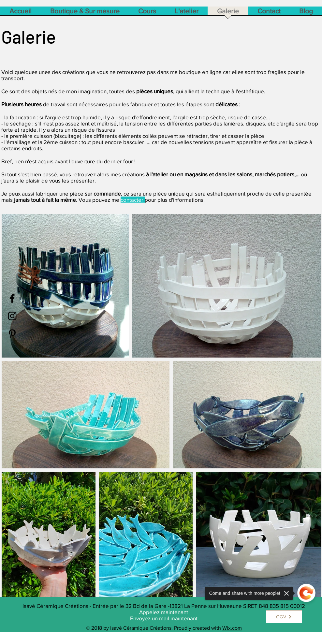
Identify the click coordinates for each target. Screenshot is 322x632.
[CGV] (284, 616)
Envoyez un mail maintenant (164, 618)
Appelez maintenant (163, 612)
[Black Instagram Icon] (12, 316)
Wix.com (232, 628)
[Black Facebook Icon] (12, 298)
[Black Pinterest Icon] (12, 333)
